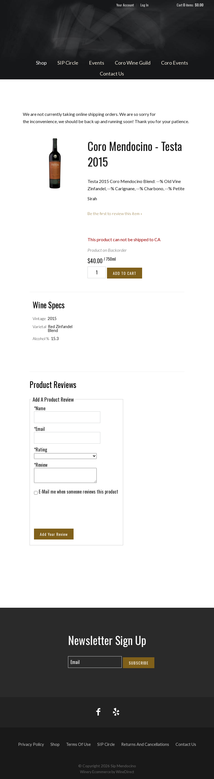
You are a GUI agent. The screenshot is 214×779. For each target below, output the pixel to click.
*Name (39, 408)
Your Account (125, 5)
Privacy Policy (31, 744)
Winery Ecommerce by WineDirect (107, 772)
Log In (144, 5)
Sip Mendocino (107, 32)
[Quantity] (96, 272)
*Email (39, 429)
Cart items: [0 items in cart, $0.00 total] (190, 5)
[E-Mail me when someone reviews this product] (36, 493)
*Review (40, 465)
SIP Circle (67, 63)
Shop (41, 63)
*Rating (40, 449)
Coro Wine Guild (132, 63)
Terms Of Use (78, 744)
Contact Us (112, 73)
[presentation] (76, 508)
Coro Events (174, 63)
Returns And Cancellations (145, 744)
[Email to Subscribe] (95, 662)
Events (96, 63)
